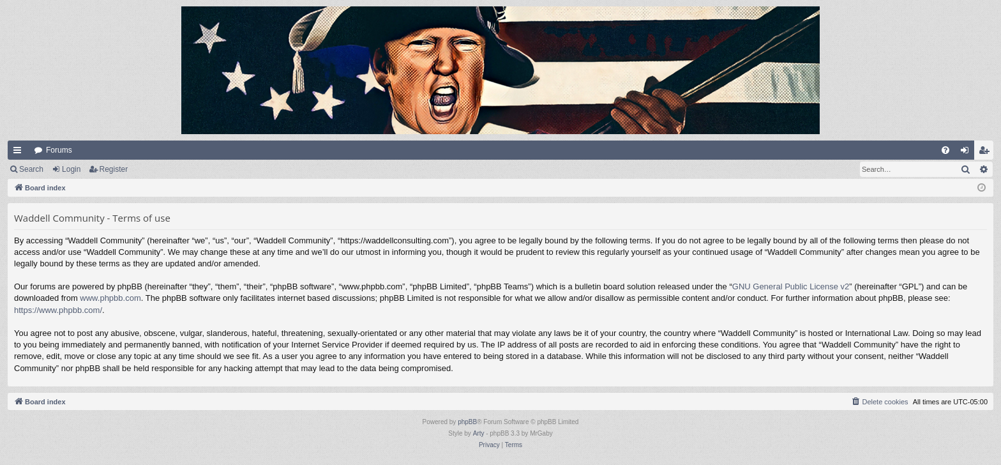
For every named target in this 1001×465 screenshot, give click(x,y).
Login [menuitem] (967, 153)
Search (31, 169)
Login (71, 169)
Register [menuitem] (986, 153)
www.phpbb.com (110, 298)
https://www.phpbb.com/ (58, 310)
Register (114, 169)
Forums (59, 150)
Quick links (20, 153)
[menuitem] (945, 150)
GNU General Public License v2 (791, 286)
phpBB (467, 421)
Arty (479, 433)
